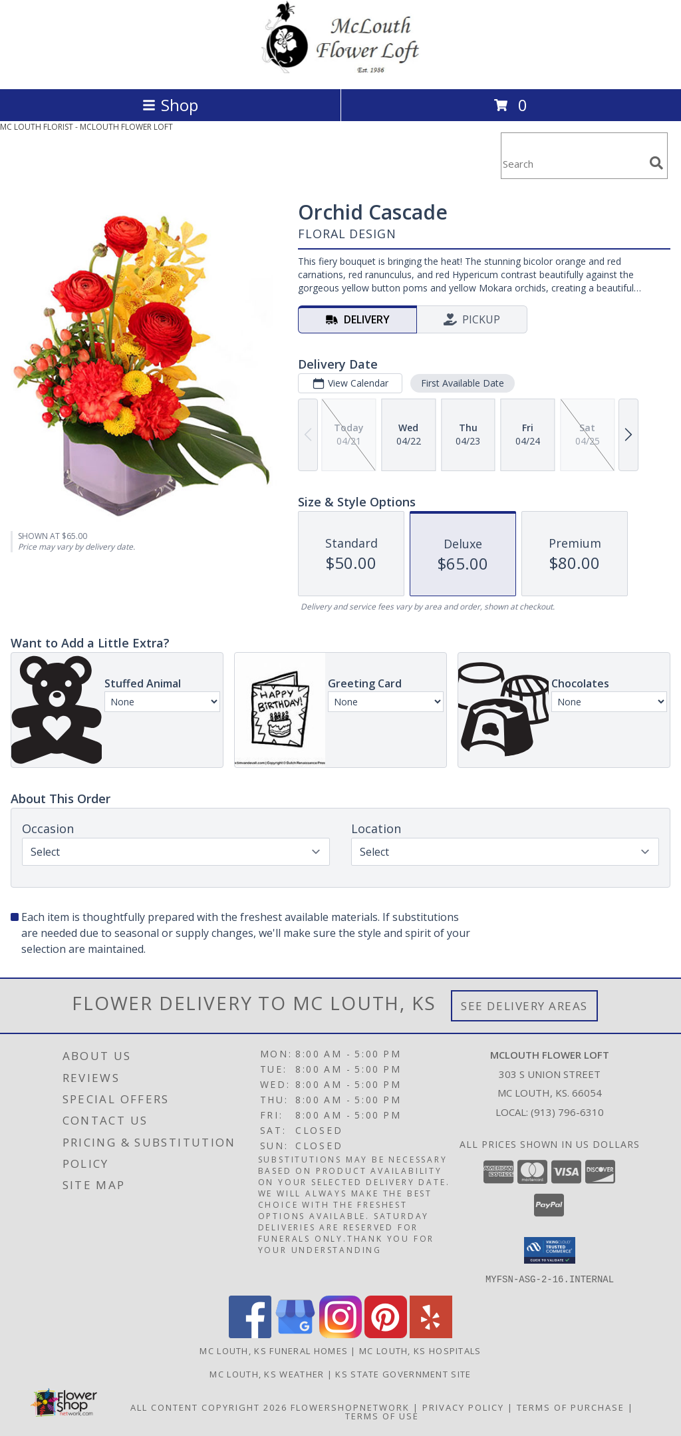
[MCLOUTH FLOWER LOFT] (340, 69)
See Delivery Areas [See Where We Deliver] (524, 1005)
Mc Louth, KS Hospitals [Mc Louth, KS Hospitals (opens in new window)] (420, 1350)
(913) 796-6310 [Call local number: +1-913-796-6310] (567, 1112)
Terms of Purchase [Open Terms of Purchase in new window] (570, 1407)
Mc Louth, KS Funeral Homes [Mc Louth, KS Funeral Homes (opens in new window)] (274, 1350)
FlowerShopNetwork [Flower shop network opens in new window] (350, 1407)
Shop (170, 105)
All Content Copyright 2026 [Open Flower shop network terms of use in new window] (208, 1407)
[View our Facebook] (250, 1334)
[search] (656, 163)
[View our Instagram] (340, 1334)
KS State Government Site (403, 1373)
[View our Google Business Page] (295, 1334)
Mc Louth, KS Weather (266, 1373)
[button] (549, 1250)
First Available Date (462, 383)
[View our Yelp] (431, 1334)
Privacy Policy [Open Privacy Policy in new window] (463, 1407)
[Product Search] (572, 164)
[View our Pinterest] (385, 1334)
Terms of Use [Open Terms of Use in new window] (382, 1415)
